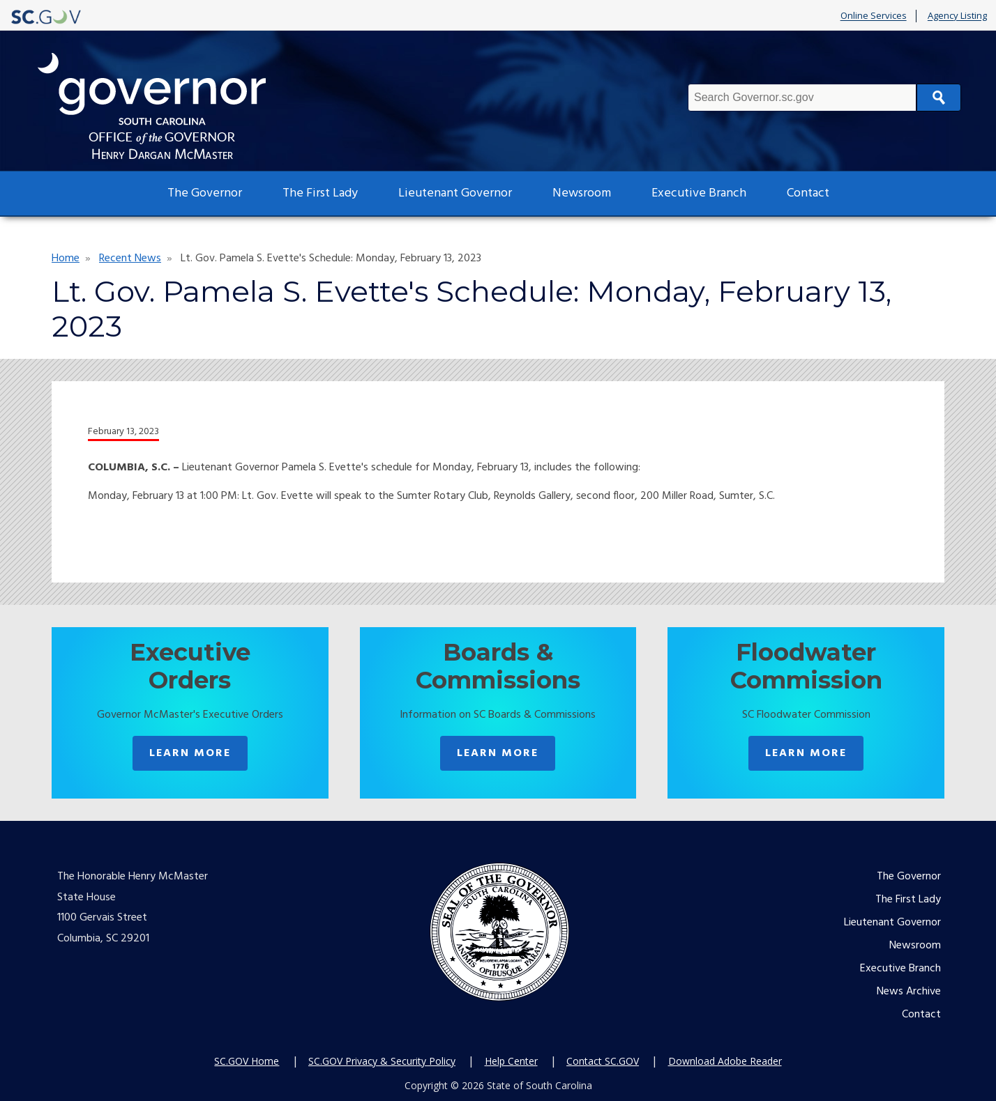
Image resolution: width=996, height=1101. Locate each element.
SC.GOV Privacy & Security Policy (381, 1061)
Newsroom (581, 193)
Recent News (130, 258)
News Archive (909, 992)
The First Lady (320, 193)
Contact (808, 193)
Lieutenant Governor (455, 193)
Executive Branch (698, 193)
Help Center (511, 1061)
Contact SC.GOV (602, 1061)
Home (66, 258)
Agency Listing (957, 16)
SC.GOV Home (246, 1061)
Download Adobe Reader (725, 1061)
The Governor (204, 193)
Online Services (873, 16)
